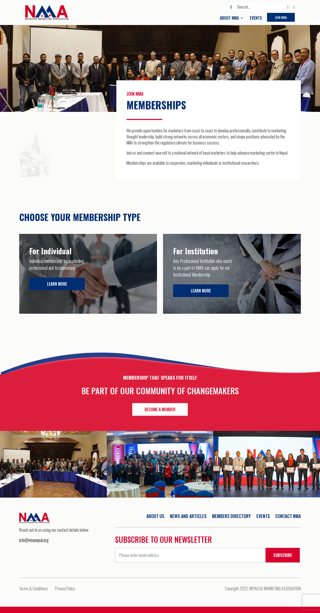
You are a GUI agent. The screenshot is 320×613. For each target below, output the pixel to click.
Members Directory (231, 516)
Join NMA (281, 17)
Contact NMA (288, 516)
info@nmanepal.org (34, 540)
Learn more (57, 284)
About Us (155, 516)
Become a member (160, 409)
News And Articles (188, 516)
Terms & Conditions (33, 588)
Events (256, 18)
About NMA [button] (230, 18)
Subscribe (282, 555)
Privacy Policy (65, 588)
